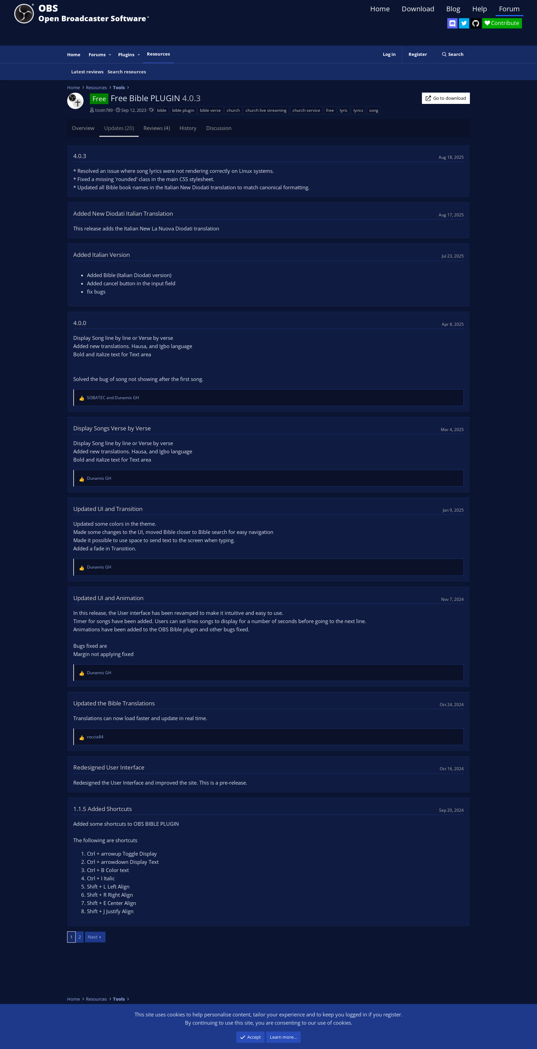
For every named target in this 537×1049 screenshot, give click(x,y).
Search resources (127, 72)
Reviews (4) (156, 127)
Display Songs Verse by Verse (112, 428)
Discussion (219, 127)
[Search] (452, 54)
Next (93, 937)
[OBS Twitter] (464, 23)
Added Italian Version (101, 255)
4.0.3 (79, 156)
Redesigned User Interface (109, 767)
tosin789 (104, 110)
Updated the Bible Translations (114, 703)
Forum (509, 8)
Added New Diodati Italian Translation (123, 213)
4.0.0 (79, 323)
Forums (97, 54)
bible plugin (183, 110)
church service (306, 110)
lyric (344, 110)
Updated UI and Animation (108, 598)
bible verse (210, 110)
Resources (158, 54)
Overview (83, 127)
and (113, 398)
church (233, 110)
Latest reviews (87, 72)
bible (161, 110)
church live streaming (266, 110)
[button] (110, 54)
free (330, 110)
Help (479, 8)
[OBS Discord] (452, 23)
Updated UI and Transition (107, 509)
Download (418, 8)
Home (380, 8)
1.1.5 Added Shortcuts (102, 809)
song (373, 110)
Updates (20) (119, 127)
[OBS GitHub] (476, 23)
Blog (453, 8)
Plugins (126, 54)
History (188, 127)
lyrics (358, 110)
